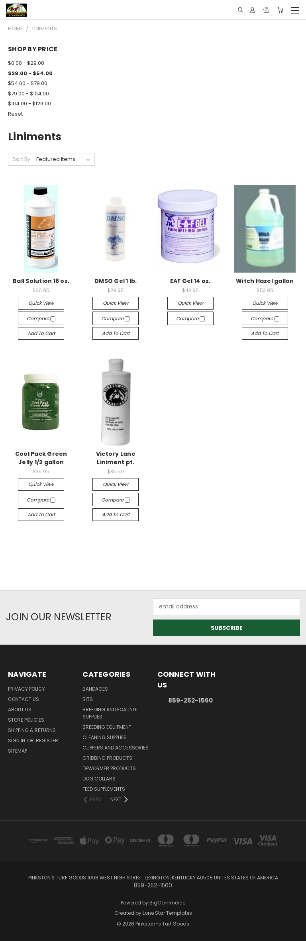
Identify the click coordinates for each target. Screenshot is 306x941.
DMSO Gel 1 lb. (115, 281)
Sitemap (17, 750)
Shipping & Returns (32, 730)
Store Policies (26, 719)
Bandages (95, 688)
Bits (87, 699)
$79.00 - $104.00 (28, 93)
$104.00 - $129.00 (29, 103)
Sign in (17, 740)
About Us (19, 709)
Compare (41, 318)
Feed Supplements (103, 789)
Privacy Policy (26, 688)
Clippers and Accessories (115, 747)
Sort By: (22, 159)
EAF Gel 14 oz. (190, 281)
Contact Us (23, 699)
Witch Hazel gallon (265, 281)
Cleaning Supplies (104, 737)
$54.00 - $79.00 (27, 83)
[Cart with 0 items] (280, 10)
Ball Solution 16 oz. (41, 281)
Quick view (41, 303)
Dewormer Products (109, 768)
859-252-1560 (190, 700)
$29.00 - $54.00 (30, 73)
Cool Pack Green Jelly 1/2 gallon (41, 458)
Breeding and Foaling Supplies (109, 713)
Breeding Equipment (106, 727)
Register (47, 740)
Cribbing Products (107, 758)
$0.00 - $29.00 (26, 63)
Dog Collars (99, 778)
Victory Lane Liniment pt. (115, 458)
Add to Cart (41, 333)
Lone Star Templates (167, 913)
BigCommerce (167, 902)
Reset (15, 114)
